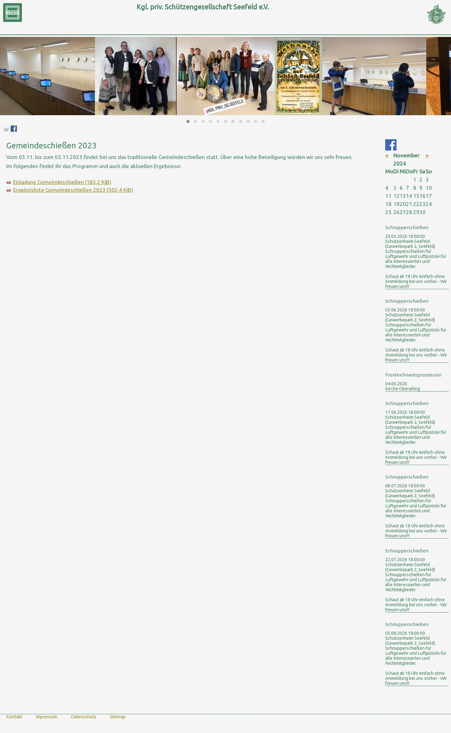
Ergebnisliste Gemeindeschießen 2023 (73, 190)
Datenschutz (83, 716)
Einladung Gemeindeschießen (62, 182)
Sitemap (118, 716)
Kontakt (14, 716)
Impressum (46, 716)
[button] (188, 121)
